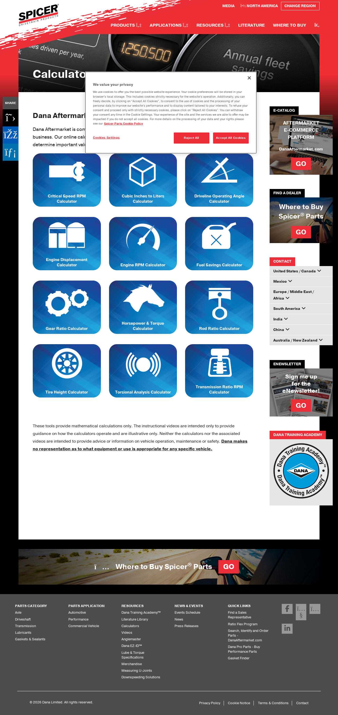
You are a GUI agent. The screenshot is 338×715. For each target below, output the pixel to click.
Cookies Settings (106, 137)
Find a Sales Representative (249, 612)
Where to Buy (289, 25)
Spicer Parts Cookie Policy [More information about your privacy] (117, 123)
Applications (168, 25)
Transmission (25, 626)
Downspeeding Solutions (139, 677)
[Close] (249, 78)
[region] (171, 112)
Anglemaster (130, 639)
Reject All (191, 137)
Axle (18, 612)
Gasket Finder (238, 653)
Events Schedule (187, 612)
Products (125, 25)
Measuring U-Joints (135, 670)
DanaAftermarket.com (301, 149)
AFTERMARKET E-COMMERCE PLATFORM (301, 130)
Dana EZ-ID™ (131, 645)
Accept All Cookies (231, 137)
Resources (212, 25)
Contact (302, 703)
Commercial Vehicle (83, 626)
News (179, 619)
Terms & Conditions (274, 703)
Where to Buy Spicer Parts (166, 567)
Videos (126, 632)
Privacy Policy (213, 703)
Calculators (129, 626)
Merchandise (130, 664)
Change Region (299, 6)
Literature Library (134, 619)
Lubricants (22, 632)
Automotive (76, 612)
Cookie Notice (242, 703)
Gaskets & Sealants (29, 639)
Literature (250, 25)
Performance (77, 619)
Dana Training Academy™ (140, 612)
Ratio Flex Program (242, 619)
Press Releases (186, 626)
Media (225, 6)
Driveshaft (22, 619)
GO (301, 163)
